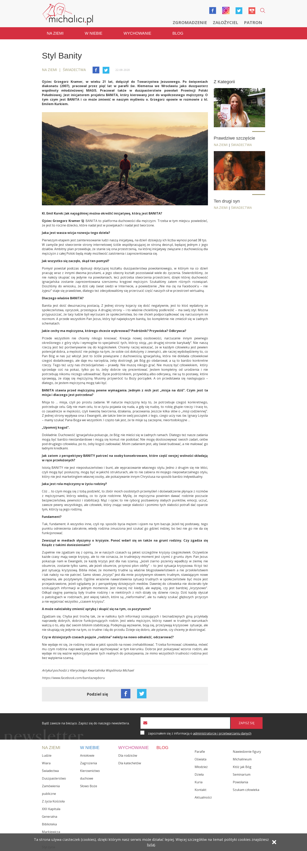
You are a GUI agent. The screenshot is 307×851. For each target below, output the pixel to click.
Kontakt (200, 790)
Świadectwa (241, 145)
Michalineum (242, 759)
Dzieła (199, 774)
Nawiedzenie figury (247, 751)
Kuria (198, 782)
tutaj (151, 844)
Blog (177, 33)
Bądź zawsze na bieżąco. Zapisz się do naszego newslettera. (85, 723)
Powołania (240, 782)
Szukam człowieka (246, 790)
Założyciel (225, 22)
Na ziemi (55, 33)
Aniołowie (87, 755)
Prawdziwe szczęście (234, 138)
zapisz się (247, 723)
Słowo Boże (88, 786)
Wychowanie (137, 33)
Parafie (200, 751)
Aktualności (203, 797)
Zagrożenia (88, 763)
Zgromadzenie (190, 22)
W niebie (93, 33)
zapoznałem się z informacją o (199, 733)
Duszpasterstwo (54, 778)
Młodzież (201, 767)
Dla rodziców (127, 755)
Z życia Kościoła (53, 801)
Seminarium (241, 774)
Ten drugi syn (227, 201)
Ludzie (46, 755)
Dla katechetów (129, 763)
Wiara (46, 763)
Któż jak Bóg (242, 767)
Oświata (200, 759)
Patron (253, 22)
